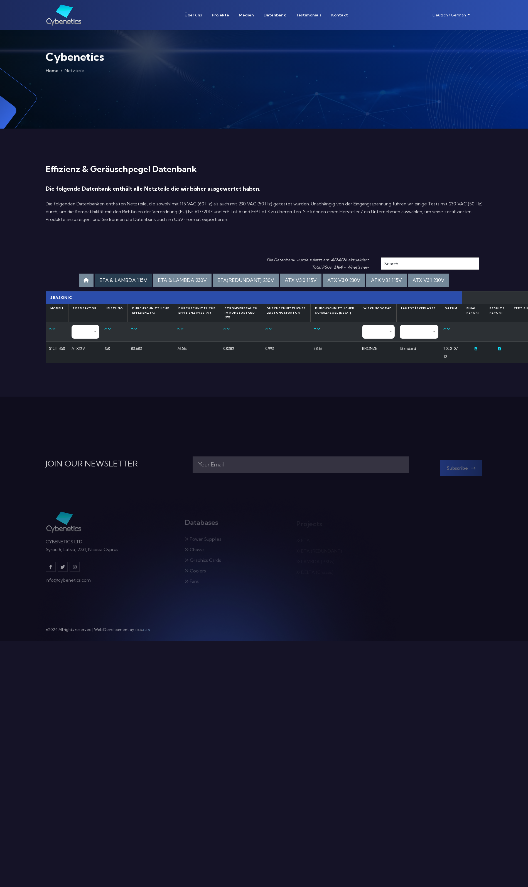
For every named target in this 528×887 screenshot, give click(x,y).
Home (52, 71)
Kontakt (339, 15)
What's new (358, 267)
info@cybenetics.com (68, 583)
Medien (246, 15)
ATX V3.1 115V (386, 280)
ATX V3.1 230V (428, 280)
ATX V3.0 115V (301, 280)
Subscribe (461, 470)
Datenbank (275, 15)
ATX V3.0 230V (343, 280)
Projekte (220, 15)
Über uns (193, 15)
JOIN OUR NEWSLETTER (92, 464)
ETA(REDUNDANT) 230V (245, 280)
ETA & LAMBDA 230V (182, 280)
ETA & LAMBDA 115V (123, 280)
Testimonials (308, 15)
